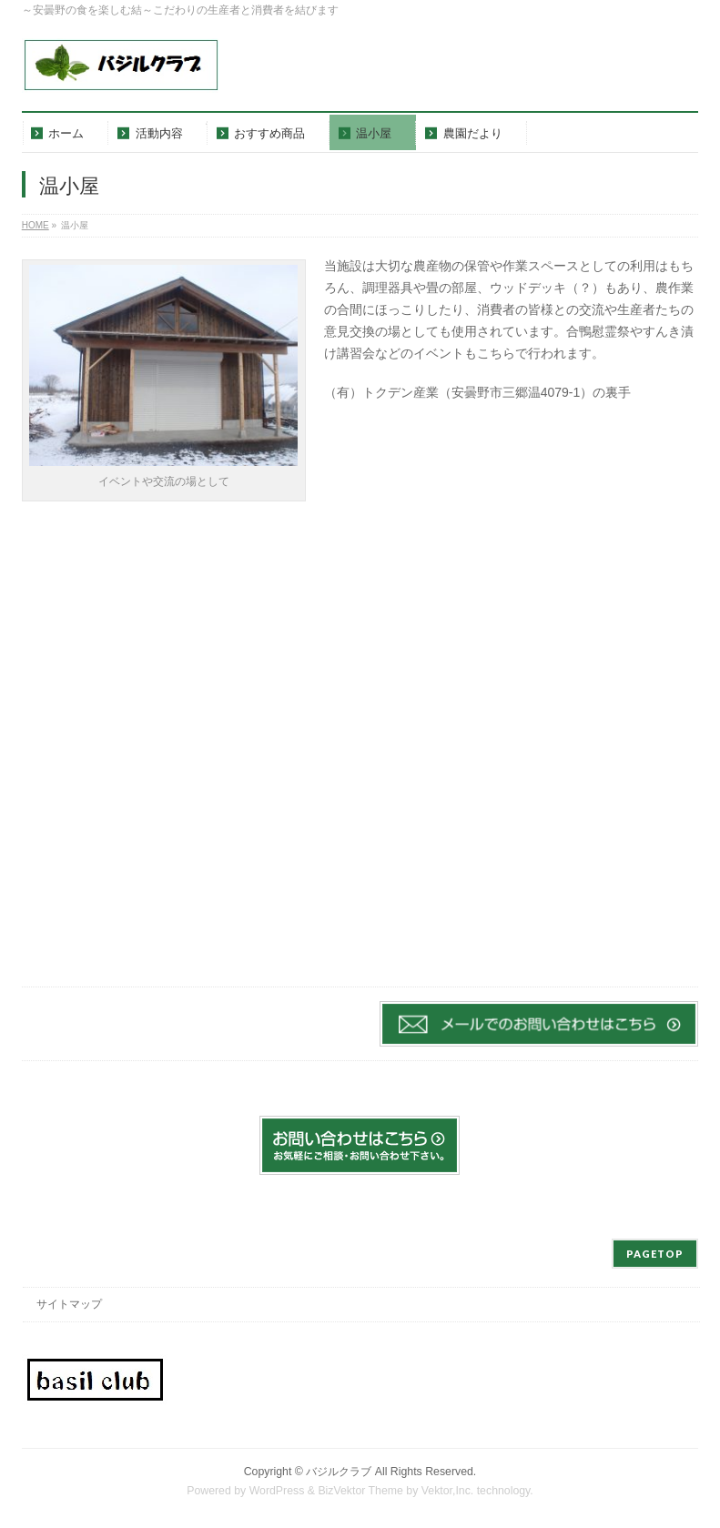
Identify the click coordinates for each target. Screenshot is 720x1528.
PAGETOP (655, 1254)
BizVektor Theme (360, 1490)
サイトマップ (69, 1304)
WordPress (277, 1490)
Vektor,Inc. (447, 1490)
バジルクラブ (338, 1471)
